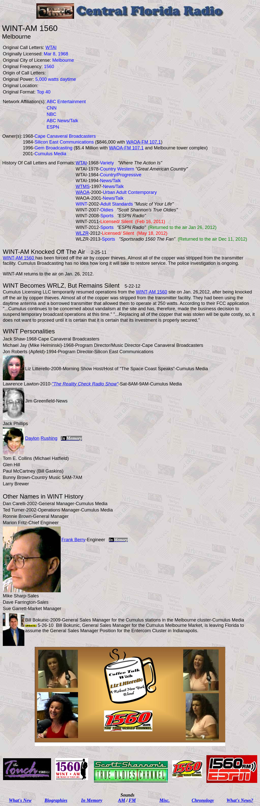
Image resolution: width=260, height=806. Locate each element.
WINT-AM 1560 (19, 257)
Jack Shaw (14, 339)
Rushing (49, 438)
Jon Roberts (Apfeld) (24, 351)
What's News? (239, 800)
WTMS (83, 186)
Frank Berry (73, 539)
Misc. (164, 800)
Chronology (203, 800)
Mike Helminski (45, 345)
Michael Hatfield (51, 458)
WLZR (82, 233)
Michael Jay (15, 345)
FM (132, 800)
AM (121, 800)
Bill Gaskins (50, 471)
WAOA (82, 192)
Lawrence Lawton (21, 383)
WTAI (81, 162)
